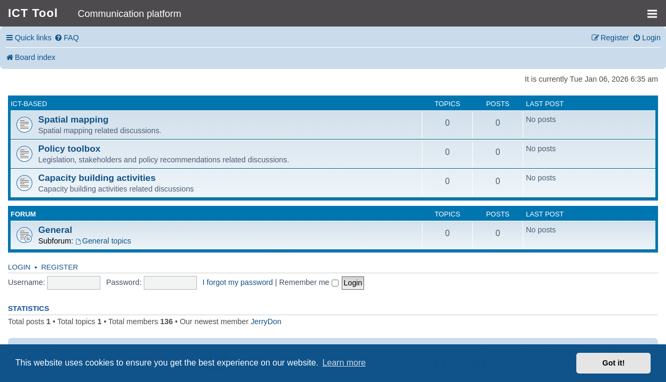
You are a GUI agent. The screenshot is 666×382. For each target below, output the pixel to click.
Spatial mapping (73, 119)
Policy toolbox (69, 148)
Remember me (309, 282)
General (55, 229)
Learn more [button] (344, 362)
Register (59, 267)
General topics (103, 241)
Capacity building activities (96, 177)
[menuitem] (66, 38)
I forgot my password (238, 282)
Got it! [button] (613, 363)
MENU (655, 9)
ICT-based (29, 104)
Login (19, 267)
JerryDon (265, 321)
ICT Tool (33, 13)
